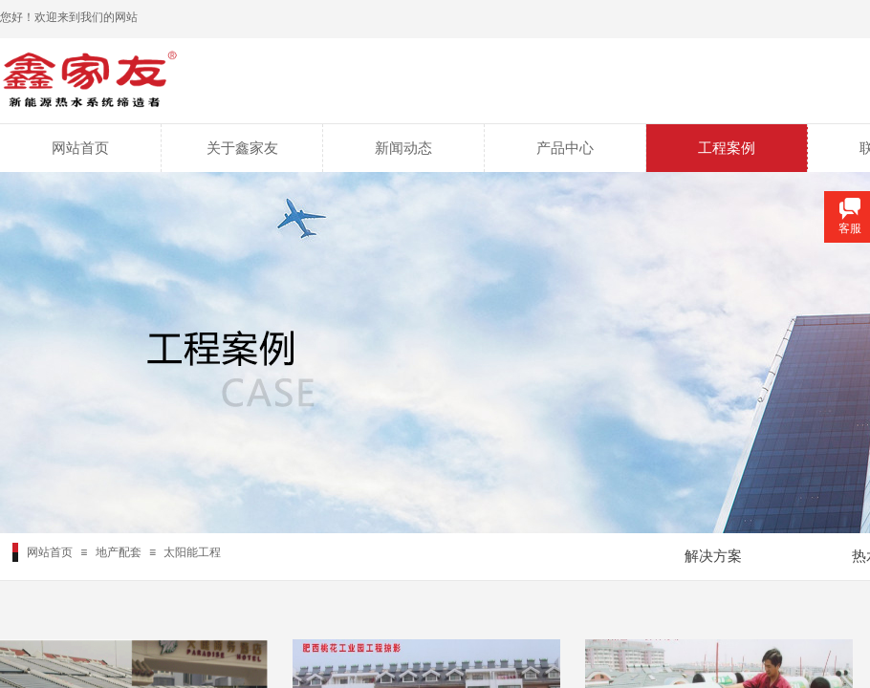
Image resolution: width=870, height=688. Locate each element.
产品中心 (565, 148)
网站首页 (80, 148)
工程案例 (726, 148)
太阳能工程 (192, 552)
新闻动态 (403, 148)
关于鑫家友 (242, 148)
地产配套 (118, 552)
